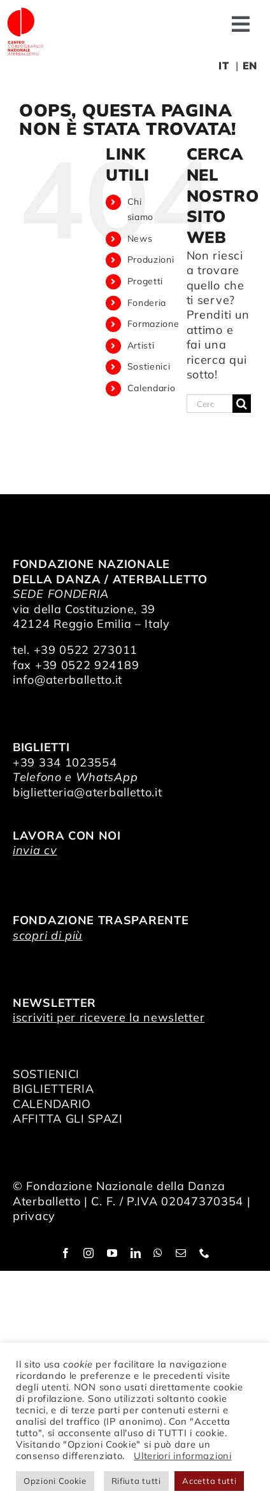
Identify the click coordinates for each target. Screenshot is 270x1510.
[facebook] (65, 1253)
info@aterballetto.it (67, 679)
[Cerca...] (209, 403)
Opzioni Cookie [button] (55, 1481)
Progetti (145, 281)
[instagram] (88, 1253)
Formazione (153, 323)
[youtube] (112, 1253)
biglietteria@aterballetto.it (87, 792)
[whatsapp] (158, 1253)
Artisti (141, 345)
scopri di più (47, 935)
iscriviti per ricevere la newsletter (108, 1017)
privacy (34, 1216)
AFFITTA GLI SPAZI (68, 1118)
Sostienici (149, 366)
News (140, 238)
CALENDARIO (52, 1104)
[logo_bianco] (25, 11)
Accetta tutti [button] (209, 1481)
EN (250, 65)
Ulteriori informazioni (182, 1456)
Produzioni (150, 259)
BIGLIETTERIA (53, 1088)
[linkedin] (136, 1253)
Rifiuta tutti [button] (136, 1481)
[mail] (181, 1253)
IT (223, 65)
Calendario (151, 388)
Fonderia (147, 302)
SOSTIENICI (46, 1074)
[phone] (204, 1253)
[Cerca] (241, 403)
